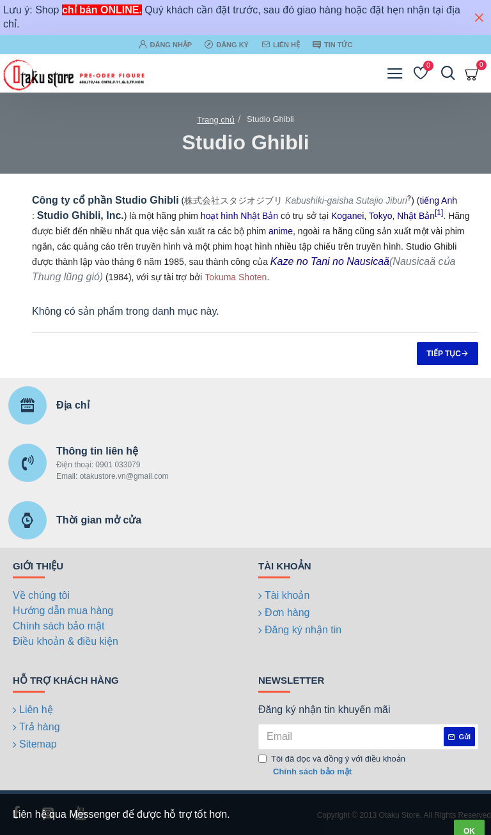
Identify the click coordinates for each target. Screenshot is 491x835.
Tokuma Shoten (236, 277)
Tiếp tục (443, 353)
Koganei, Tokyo (361, 216)
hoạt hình (219, 216)
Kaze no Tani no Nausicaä (329, 261)
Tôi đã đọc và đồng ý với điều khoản (331, 766)
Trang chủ (216, 119)
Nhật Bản (259, 216)
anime (281, 231)
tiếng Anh (438, 200)
